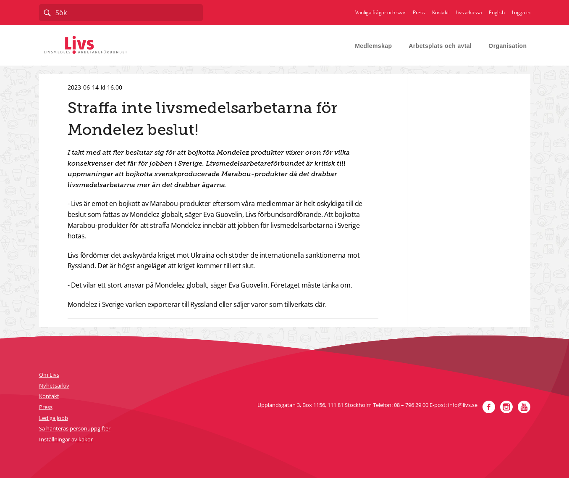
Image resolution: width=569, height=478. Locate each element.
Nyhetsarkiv (54, 385)
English (496, 12)
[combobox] (121, 12)
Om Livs (49, 374)
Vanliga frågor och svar (380, 12)
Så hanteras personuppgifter (74, 428)
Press (419, 12)
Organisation (507, 45)
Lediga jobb (53, 418)
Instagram (506, 407)
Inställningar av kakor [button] (66, 439)
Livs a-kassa (469, 12)
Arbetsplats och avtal (440, 45)
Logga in (521, 12)
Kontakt (440, 12)
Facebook (488, 407)
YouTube (524, 407)
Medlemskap (373, 45)
